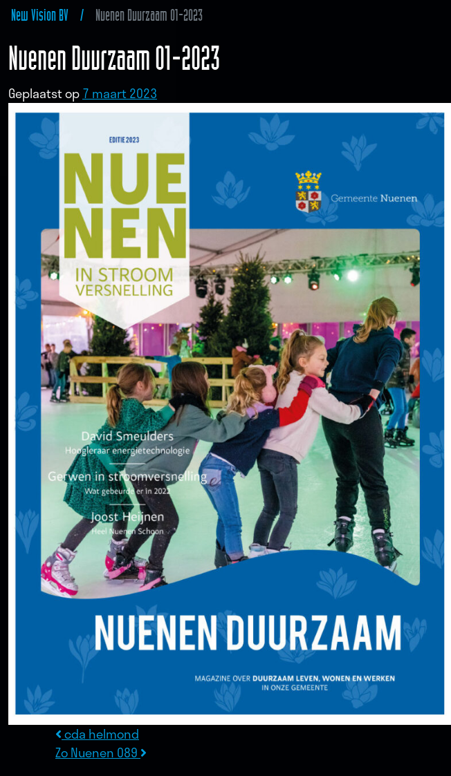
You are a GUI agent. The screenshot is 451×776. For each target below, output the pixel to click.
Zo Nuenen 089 (101, 752)
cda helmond (97, 734)
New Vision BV (39, 15)
